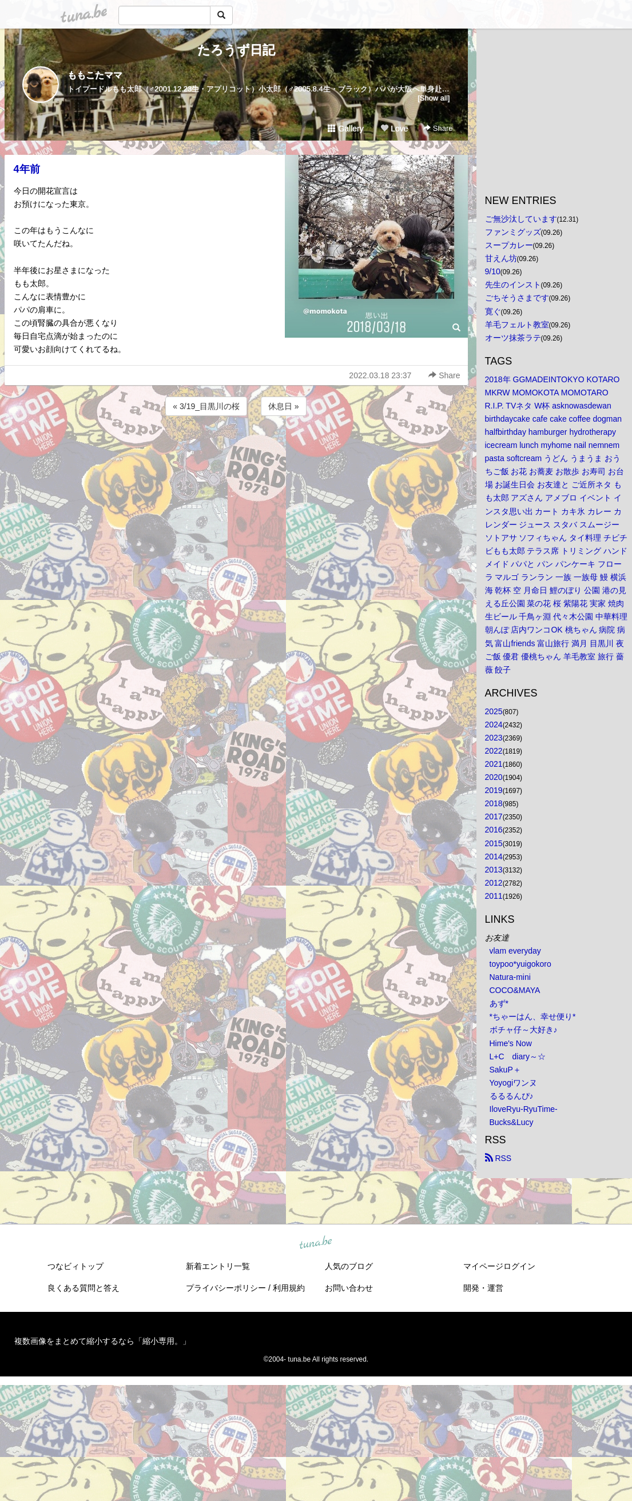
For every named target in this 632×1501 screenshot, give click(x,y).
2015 (494, 843)
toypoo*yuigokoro (520, 963)
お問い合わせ (349, 1287)
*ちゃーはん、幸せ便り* (533, 1016)
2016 (494, 829)
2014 (494, 856)
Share (437, 128)
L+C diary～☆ (518, 1056)
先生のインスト (513, 284)
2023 (494, 737)
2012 (494, 882)
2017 (494, 816)
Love (394, 128)
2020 (494, 777)
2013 (494, 869)
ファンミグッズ (513, 232)
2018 (494, 803)
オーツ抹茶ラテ (513, 337)
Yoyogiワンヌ (514, 1082)
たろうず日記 (236, 50)
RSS (498, 1158)
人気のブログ (349, 1266)
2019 (494, 790)
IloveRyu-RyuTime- (524, 1109)
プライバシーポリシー (226, 1287)
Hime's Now (511, 1043)
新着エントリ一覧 (218, 1266)
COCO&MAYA (515, 990)
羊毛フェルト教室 (517, 324)
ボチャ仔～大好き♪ (524, 1029)
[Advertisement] (236, 449)
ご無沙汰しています (521, 218)
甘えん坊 (501, 258)
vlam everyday (515, 950)
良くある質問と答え (83, 1287)
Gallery (345, 128)
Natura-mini (510, 977)
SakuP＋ (505, 1069)
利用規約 (289, 1287)
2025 (494, 711)
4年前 (27, 169)
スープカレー (509, 245)
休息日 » (283, 406)
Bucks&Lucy (512, 1122)
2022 (494, 750)
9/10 (492, 271)
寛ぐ (493, 311)
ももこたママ (94, 75)
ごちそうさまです (517, 297)
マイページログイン (499, 1266)
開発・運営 (483, 1287)
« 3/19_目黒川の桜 (206, 406)
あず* (499, 1003)
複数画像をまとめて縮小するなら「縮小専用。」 (102, 1341)
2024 (494, 724)
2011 (494, 895)
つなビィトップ (75, 1266)
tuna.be (315, 1243)
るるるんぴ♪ (512, 1095)
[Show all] (434, 98)
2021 (494, 763)
